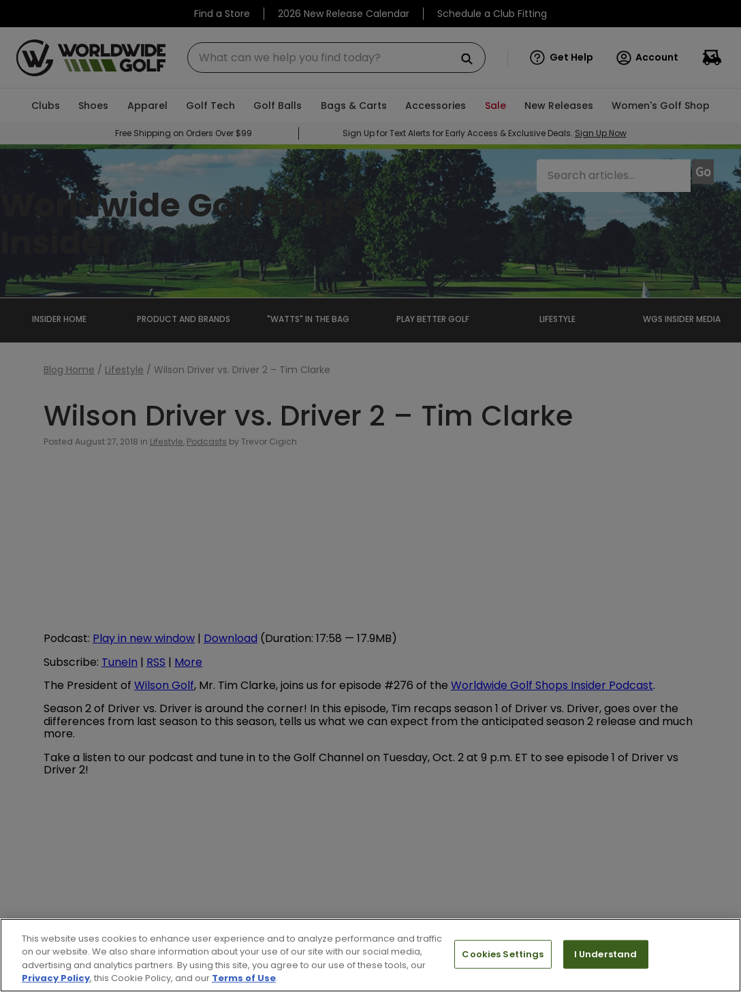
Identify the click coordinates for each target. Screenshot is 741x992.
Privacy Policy (56, 978)
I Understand (605, 954)
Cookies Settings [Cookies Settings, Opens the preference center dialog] (502, 954)
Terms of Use (244, 978)
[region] (370, 955)
